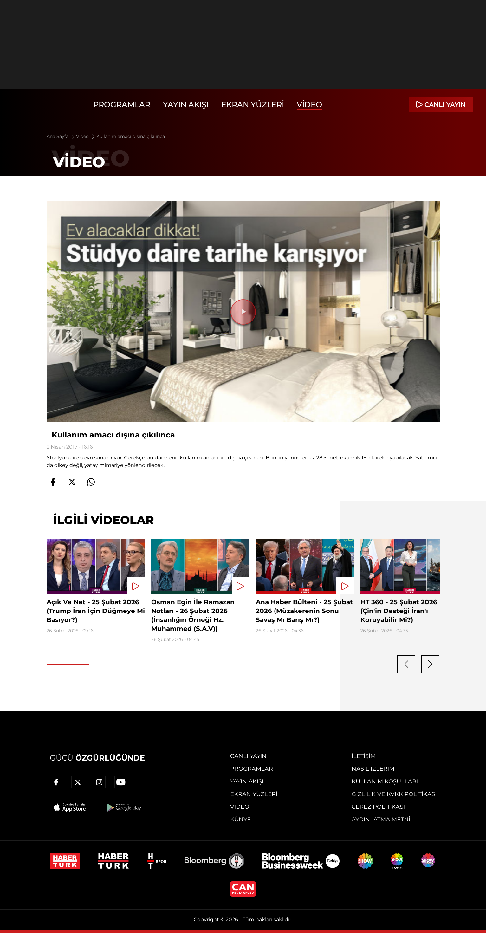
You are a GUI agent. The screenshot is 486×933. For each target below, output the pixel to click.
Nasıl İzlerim (373, 768)
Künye (240, 819)
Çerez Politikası (378, 806)
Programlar (121, 104)
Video (309, 104)
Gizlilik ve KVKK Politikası (394, 794)
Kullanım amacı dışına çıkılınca (130, 136)
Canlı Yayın (248, 756)
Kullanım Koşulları (385, 781)
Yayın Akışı (186, 104)
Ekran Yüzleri (252, 104)
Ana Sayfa (61, 136)
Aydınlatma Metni (381, 819)
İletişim (364, 756)
